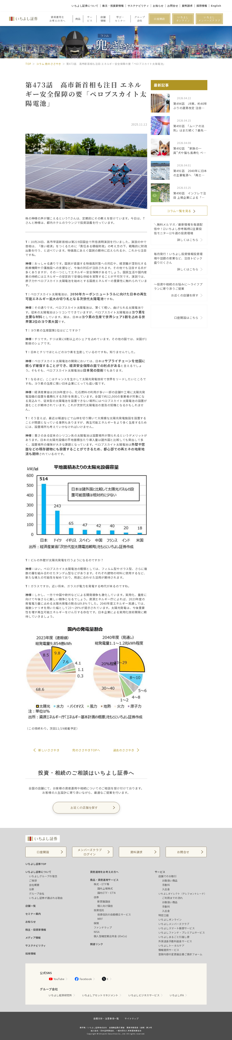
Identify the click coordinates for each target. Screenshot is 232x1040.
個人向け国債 (105, 906)
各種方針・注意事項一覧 (106, 1018)
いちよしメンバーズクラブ (209, 18)
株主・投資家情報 (113, 5)
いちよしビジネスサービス (143, 995)
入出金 (166, 889)
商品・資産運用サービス (104, 880)
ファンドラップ (103, 927)
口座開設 (159, 19)
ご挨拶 (33, 880)
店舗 (103, 18)
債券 (96, 897)
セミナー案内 (33, 914)
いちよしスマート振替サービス (176, 928)
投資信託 (99, 910)
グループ (139, 18)
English (216, 5)
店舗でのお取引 (167, 876)
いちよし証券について (85, 5)
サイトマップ (132, 1018)
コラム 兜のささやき (48, 64)
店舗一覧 (30, 906)
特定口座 (163, 915)
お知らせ (158, 5)
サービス (160, 872)
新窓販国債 (103, 901)
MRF (100, 919)
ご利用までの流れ (172, 898)
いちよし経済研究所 (60, 995)
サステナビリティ (138, 5)
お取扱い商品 (170, 880)
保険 (96, 923)
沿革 (31, 889)
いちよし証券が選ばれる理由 (46, 898)
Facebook (83, 979)
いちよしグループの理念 (43, 876)
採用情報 (201, 5)
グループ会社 (36, 893)
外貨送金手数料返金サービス (175, 941)
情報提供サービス (168, 950)
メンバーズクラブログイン (90, 852)
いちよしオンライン (183, 18)
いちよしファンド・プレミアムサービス (181, 932)
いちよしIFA (177, 995)
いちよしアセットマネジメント (100, 995)
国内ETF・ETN (106, 893)
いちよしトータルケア (171, 945)
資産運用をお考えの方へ (104, 872)
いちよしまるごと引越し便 (173, 937)
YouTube (56, 979)
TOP (28, 64)
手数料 (166, 885)
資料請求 (187, 5)
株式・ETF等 (101, 884)
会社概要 (34, 885)
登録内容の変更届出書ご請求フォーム (180, 954)
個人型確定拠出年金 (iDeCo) (110, 936)
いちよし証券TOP (35, 864)
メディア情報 (33, 937)
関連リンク (96, 944)
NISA (97, 932)
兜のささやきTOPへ (86, 750)
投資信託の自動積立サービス (114, 914)
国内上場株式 (105, 888)
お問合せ (172, 5)
